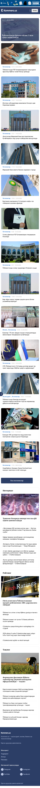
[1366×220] (20, 6)
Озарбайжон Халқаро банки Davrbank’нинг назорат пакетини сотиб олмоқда (17, 469)
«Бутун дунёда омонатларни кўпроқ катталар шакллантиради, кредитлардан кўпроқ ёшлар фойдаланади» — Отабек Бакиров (18, 562)
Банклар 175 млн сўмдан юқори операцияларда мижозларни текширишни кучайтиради (19, 334)
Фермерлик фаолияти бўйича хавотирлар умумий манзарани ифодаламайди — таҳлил (17, 680)
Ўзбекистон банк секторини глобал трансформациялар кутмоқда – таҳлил (16, 704)
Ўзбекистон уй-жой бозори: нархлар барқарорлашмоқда (15, 718)
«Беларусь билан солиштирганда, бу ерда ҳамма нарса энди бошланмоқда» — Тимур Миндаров (20, 545)
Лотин (35, 10)
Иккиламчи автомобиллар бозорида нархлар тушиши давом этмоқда (18, 711)
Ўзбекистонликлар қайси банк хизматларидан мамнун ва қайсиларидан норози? (19, 697)
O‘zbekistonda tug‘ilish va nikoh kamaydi (16, 640)
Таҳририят (4, 754)
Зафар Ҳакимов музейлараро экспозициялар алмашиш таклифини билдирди (18, 538)
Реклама (4, 760)
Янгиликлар (6, 67)
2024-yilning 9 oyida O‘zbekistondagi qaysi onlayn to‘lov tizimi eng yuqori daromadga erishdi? (19, 634)
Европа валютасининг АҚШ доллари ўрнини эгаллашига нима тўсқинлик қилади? (18, 690)
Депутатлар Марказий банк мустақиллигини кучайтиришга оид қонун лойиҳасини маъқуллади (20, 137)
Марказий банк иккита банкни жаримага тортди (19, 170)
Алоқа (3, 757)
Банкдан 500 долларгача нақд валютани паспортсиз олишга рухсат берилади (17, 436)
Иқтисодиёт (7, 396)
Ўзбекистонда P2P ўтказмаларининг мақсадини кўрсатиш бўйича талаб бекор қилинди (19, 71)
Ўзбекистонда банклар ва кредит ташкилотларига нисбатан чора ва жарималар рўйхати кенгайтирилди (19, 401)
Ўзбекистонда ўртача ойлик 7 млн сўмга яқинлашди (17, 36)
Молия (5, 330)
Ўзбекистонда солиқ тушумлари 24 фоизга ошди (20, 268)
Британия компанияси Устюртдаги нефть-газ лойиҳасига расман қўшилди (18, 202)
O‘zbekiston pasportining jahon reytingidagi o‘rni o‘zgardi (18, 627)
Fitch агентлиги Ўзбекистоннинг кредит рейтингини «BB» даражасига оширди (20, 603)
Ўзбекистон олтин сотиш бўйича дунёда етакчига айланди (20, 613)
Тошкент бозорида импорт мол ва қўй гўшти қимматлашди (20, 520)
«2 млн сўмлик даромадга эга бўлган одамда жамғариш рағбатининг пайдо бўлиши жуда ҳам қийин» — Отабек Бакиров (19, 553)
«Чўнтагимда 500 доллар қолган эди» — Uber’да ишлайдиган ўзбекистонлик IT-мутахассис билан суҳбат (19, 530)
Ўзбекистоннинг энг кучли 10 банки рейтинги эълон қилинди (18, 620)
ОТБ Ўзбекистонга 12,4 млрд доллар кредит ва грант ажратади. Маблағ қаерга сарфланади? (19, 367)
